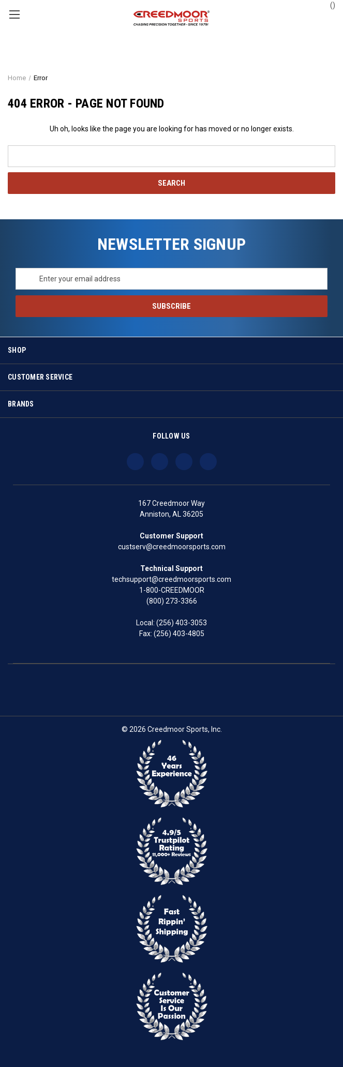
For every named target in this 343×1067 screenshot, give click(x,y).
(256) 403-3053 (181, 623)
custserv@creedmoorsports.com (172, 547)
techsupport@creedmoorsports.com (171, 579)
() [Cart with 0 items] (327, 4)
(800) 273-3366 (171, 601)
